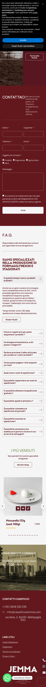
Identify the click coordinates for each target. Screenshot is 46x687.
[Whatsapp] (7, 678)
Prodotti (8, 160)
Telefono (6, 141)
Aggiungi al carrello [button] (18, 508)
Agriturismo (33, 160)
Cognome (28, 128)
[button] (43, 4)
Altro (7, 163)
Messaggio (7, 169)
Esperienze (20, 160)
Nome (5, 128)
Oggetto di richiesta (11, 155)
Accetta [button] (23, 40)
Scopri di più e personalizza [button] (23, 46)
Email (26, 141)
